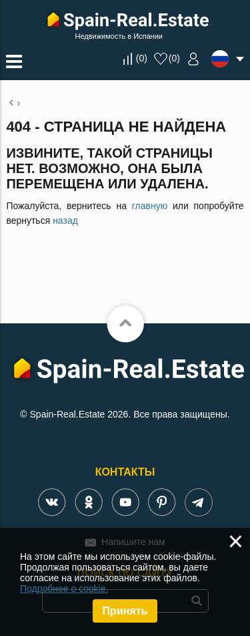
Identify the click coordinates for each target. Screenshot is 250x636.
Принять (125, 611)
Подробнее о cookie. (64, 588)
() (141, 58)
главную (149, 205)
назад (65, 220)
